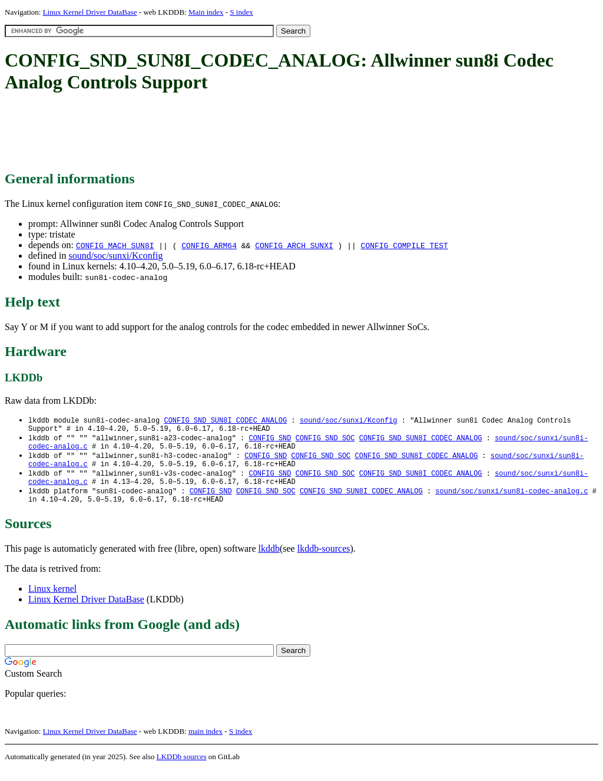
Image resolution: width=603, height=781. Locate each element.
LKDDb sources (182, 768)
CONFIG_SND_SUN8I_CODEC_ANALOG (225, 421)
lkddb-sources (323, 560)
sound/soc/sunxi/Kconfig (115, 256)
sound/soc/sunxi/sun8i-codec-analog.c (511, 501)
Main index (206, 12)
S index (241, 12)
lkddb (269, 560)
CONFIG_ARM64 (209, 245)
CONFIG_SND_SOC (325, 441)
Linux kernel (52, 600)
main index (205, 743)
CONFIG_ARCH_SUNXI (294, 245)
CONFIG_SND (270, 441)
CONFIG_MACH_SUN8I (115, 245)
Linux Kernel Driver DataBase (90, 12)
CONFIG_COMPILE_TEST (404, 245)
